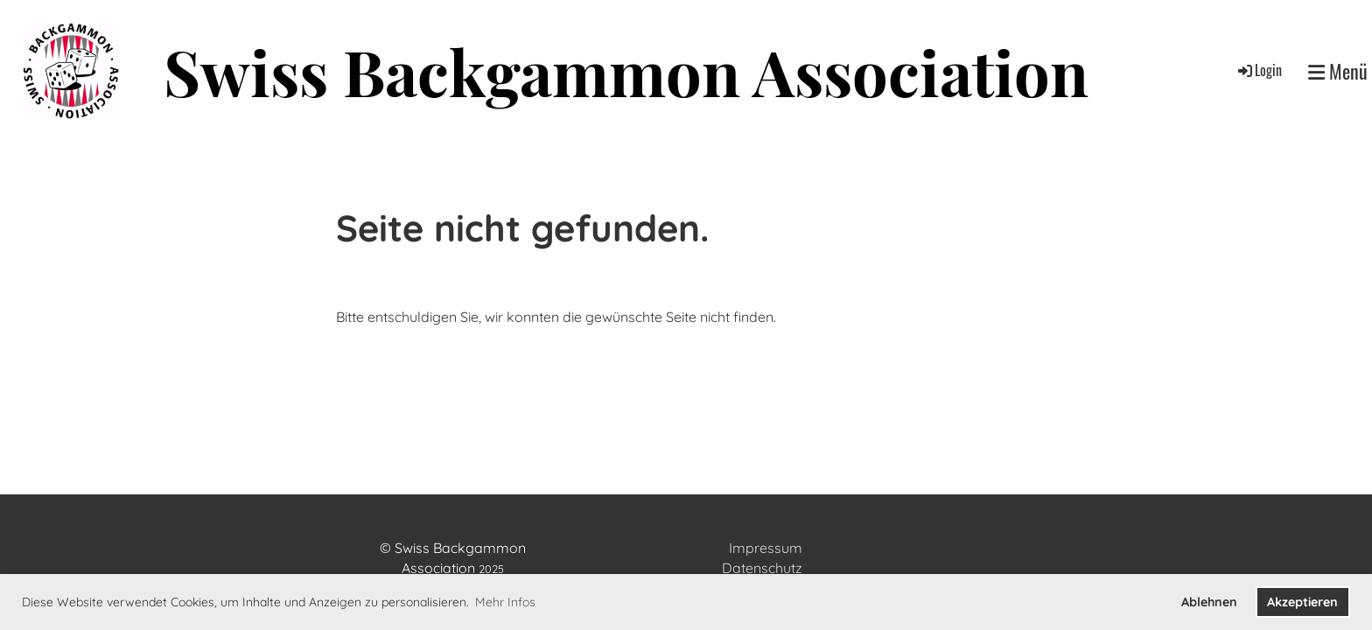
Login (1259, 70)
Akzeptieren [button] (1302, 602)
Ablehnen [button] (1209, 602)
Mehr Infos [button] (505, 602)
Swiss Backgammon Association (626, 71)
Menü (1338, 71)
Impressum (765, 547)
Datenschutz (762, 568)
